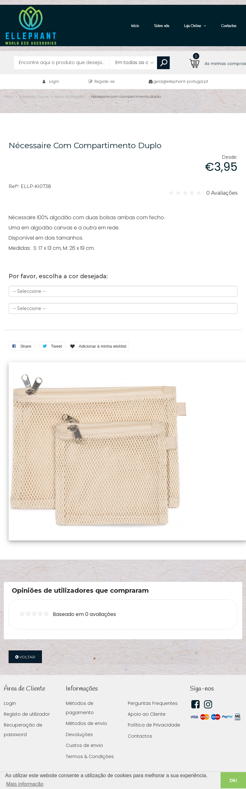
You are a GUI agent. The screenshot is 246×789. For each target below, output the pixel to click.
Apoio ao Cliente (147, 704)
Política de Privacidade (154, 715)
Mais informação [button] (24, 784)
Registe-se (102, 72)
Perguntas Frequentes (153, 694)
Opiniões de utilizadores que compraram (80, 581)
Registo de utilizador (27, 704)
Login (54, 72)
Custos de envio (84, 736)
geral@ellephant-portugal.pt (181, 72)
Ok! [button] (233, 780)
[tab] (123, 581)
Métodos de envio (86, 714)
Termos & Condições (90, 747)
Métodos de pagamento (80, 698)
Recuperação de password (23, 720)
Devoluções (79, 725)
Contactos (140, 726)
